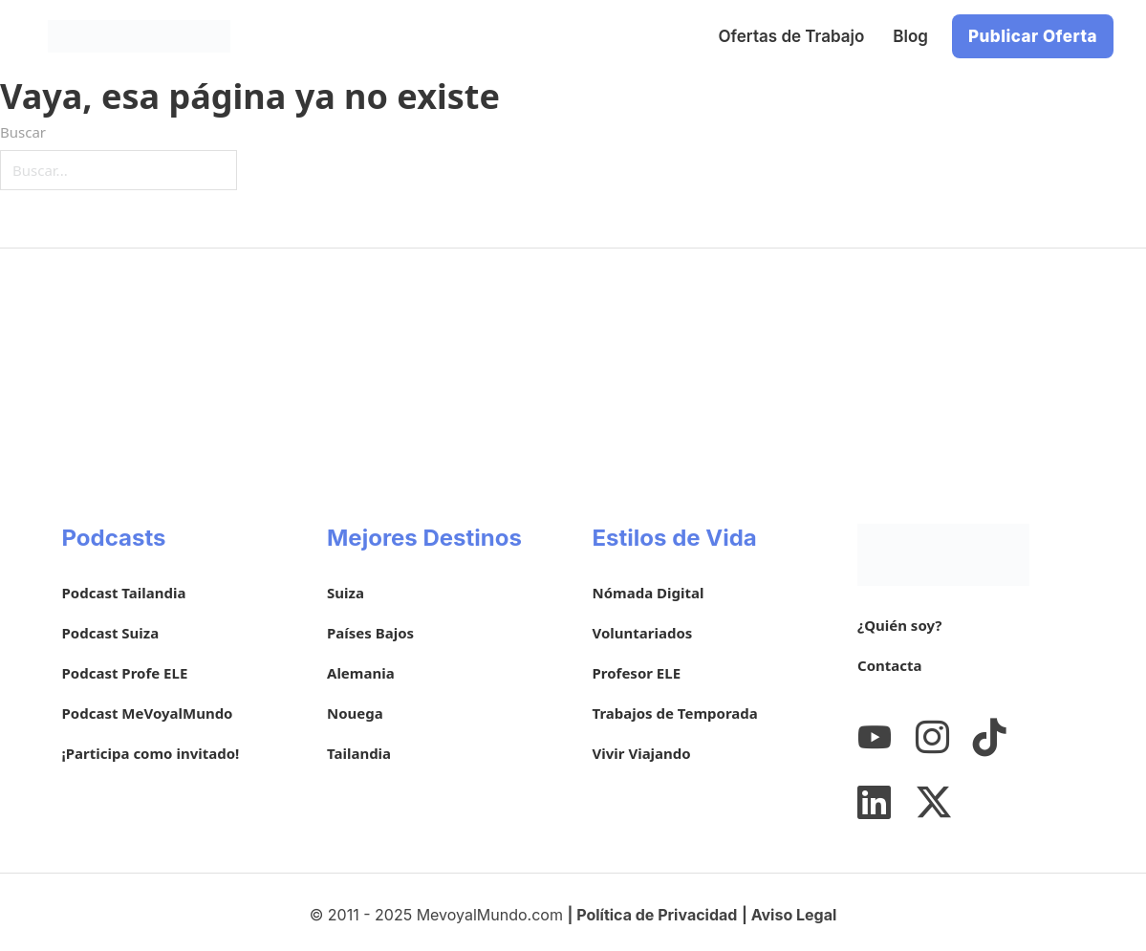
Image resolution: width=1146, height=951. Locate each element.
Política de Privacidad (656, 914)
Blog (910, 36)
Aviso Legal (794, 914)
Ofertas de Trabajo (792, 36)
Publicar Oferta (1032, 36)
